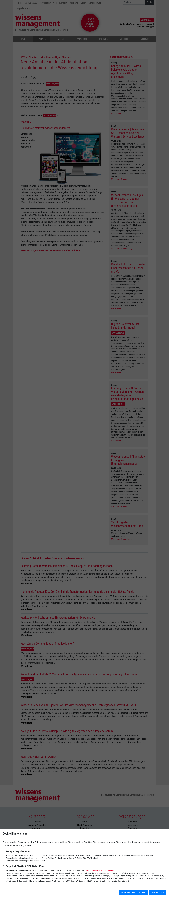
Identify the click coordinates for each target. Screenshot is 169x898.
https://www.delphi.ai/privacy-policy (99, 871)
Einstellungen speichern (133, 892)
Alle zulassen (158, 892)
